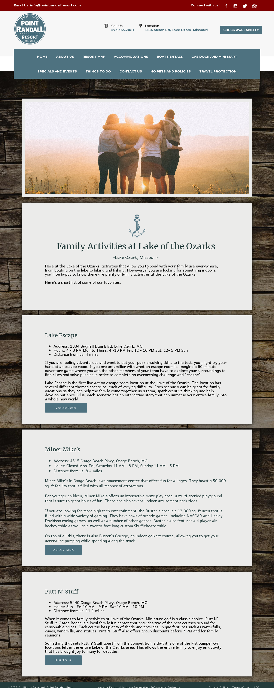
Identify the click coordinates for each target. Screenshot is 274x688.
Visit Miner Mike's (63, 550)
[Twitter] (247, 5)
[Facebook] (229, 5)
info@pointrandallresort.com (55, 5)
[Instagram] (238, 5)
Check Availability (241, 30)
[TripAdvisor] (256, 5)
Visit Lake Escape (66, 407)
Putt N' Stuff (63, 660)
